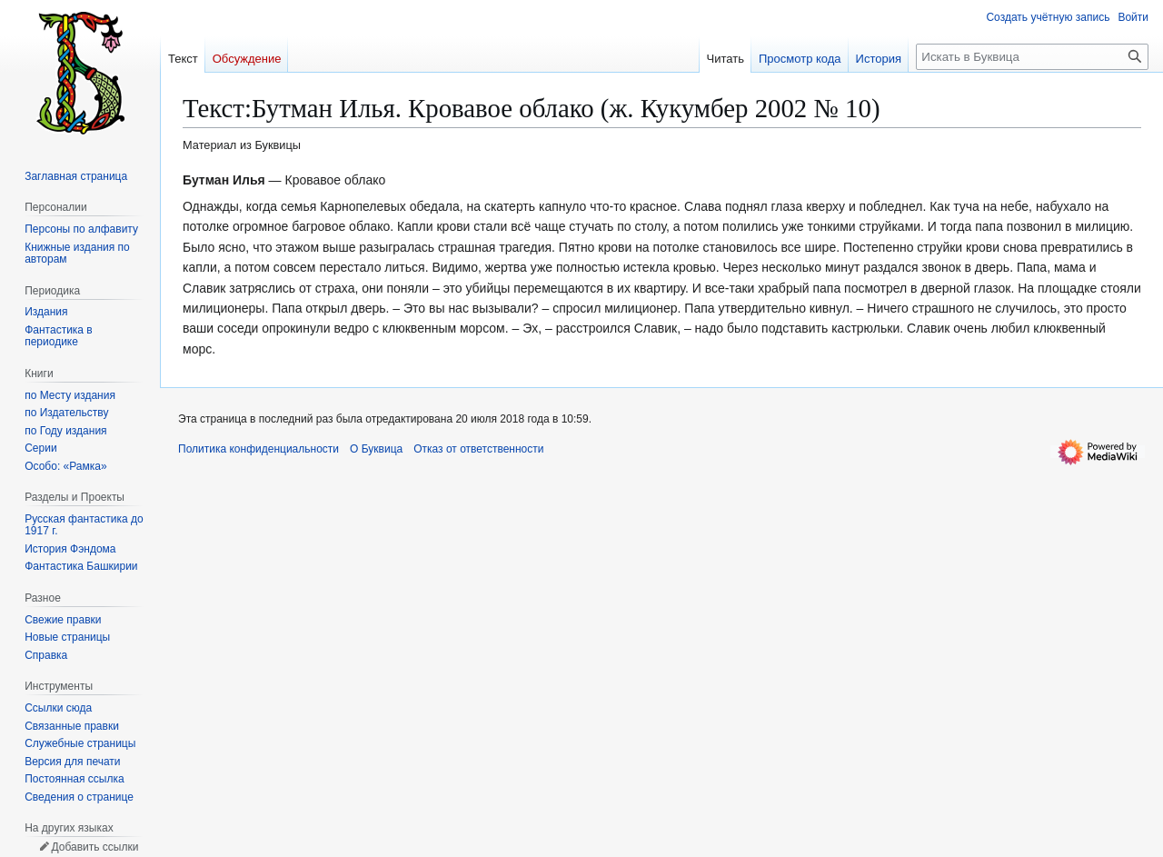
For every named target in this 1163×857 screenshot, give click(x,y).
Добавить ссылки (94, 847)
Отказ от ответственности (478, 449)
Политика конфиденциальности (258, 449)
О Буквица (376, 449)
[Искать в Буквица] (1032, 57)
